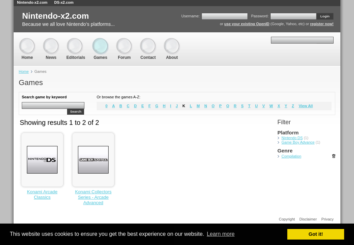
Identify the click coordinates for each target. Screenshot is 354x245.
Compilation (291, 156)
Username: (190, 16)
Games (100, 41)
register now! (322, 24)
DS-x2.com (64, 2)
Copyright (287, 219)
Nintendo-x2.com (32, 2)
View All (306, 106)
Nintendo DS (292, 138)
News (51, 41)
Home (27, 41)
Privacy (327, 219)
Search (75, 111)
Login (324, 16)
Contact (148, 41)
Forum (124, 41)
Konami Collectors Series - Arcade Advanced (93, 197)
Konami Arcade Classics (42, 194)
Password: (260, 16)
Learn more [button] (221, 234)
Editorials (75, 41)
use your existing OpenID (247, 24)
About (171, 41)
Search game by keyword (44, 97)
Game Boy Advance (298, 142)
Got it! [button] (316, 234)
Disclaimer (308, 219)
